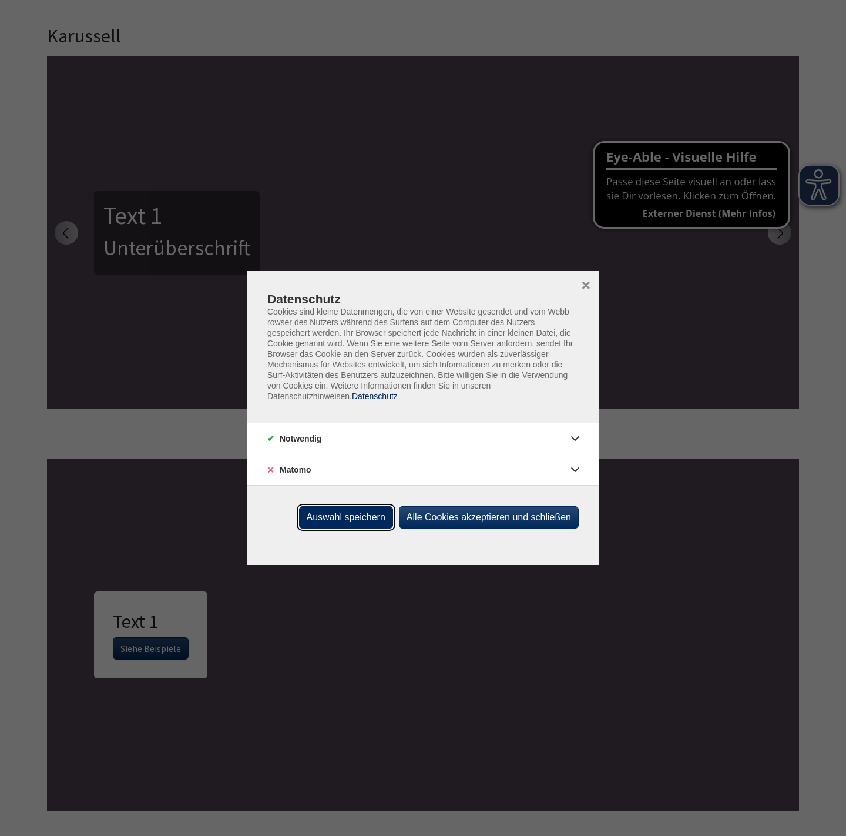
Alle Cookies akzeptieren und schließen (489, 517)
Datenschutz (375, 396)
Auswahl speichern (346, 517)
